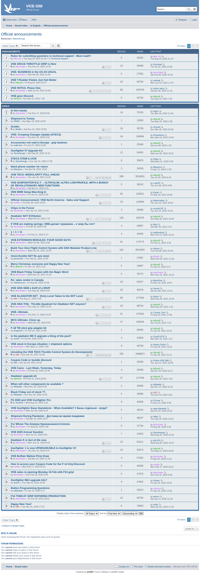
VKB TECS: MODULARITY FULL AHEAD (35, 174)
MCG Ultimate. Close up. (26, 320)
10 (110, 219)
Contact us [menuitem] (124, 566)
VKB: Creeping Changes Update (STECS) (36, 134)
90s (15, 362)
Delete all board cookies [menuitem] (159, 566)
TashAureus (19, 282)
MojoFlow (157, 280)
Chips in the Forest (22, 207)
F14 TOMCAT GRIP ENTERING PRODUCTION (38, 496)
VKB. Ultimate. (20, 312)
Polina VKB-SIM (161, 360)
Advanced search (194, 9)
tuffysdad (18, 490)
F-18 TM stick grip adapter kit (28, 328)
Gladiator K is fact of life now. (29, 440)
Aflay (155, 416)
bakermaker (159, 200)
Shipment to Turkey (23, 118)
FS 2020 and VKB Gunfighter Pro (31, 400)
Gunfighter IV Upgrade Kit (26, 150)
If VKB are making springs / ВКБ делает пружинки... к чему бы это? (53, 223)
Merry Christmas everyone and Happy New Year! (40, 264)
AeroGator (21, 66)
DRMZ (17, 121)
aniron (17, 482)
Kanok (156, 288)
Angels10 (18, 330)
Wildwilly (18, 386)
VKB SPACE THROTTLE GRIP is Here (33, 63)
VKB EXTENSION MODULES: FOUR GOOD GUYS (41, 239)
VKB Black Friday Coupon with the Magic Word (39, 272)
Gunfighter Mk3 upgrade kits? (29, 480)
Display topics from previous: (78, 513)
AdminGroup (19, 38)
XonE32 (19, 402)
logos (155, 111)
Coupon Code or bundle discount (31, 360)
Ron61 (156, 256)
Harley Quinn (159, 344)
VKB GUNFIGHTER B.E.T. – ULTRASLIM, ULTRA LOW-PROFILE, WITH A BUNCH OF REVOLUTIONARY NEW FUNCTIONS (59, 184)
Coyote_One (159, 312)
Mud (155, 224)
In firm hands (19, 110)
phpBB (90, 572)
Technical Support (59, 58)
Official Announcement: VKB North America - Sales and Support (50, 199)
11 (110, 251)
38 (103, 178)
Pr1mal (156, 400)
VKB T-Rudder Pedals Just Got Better (33, 79)
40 (110, 178)
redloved (18, 145)
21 (103, 355)
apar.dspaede (159, 408)
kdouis (156, 248)
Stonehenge (19, 153)
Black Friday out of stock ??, (28, 392)
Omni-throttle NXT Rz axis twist (30, 256)
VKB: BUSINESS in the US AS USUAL (34, 71)
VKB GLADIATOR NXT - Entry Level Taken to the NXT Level (47, 296)
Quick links (11, 20)
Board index (21, 566)
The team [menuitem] (138, 566)
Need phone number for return (29, 166)
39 (106, 178)
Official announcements (21, 34)
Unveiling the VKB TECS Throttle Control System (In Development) (51, 352)
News (24, 20)
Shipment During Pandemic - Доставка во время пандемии (47, 416)
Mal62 (18, 129)
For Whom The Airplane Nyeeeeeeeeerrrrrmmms (40, 424)
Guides (15, 126)
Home (9, 566)
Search (189, 9)
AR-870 (157, 440)
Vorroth (156, 127)
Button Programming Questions (30, 488)
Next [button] (197, 46)
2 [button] (193, 46)
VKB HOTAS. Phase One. (26, 87)
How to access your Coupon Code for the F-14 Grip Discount (48, 464)
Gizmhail (157, 64)
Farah (156, 192)
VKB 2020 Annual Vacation (27, 432)
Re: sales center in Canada (27, 280)
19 (97, 355)
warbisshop (158, 232)
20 (100, 355)
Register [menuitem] (183, 20)
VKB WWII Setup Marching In (28, 191)
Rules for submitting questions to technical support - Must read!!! (51, 55)
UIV (15, 298)
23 (110, 355)
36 (97, 178)
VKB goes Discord (22, 95)
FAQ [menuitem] (34, 20)
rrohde (17, 202)
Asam (156, 296)
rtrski (155, 504)
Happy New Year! (21, 504)
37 (100, 178)
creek (16, 338)
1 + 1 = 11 (16, 231)
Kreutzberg (158, 135)
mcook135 (158, 208)
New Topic (9, 45)
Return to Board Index (13, 526)
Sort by (110, 513)
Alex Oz (17, 58)
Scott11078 (158, 336)
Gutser (156, 480)
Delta (155, 159)
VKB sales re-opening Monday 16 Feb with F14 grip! (42, 472)
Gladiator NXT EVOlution (26, 215)
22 (106, 355)
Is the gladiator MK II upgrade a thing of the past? (41, 336)
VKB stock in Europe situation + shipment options (41, 344)
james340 (18, 258)
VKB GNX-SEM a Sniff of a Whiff (30, 288)
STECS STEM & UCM (23, 158)
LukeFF (157, 183)
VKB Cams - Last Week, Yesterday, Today (36, 368)
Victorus (157, 488)
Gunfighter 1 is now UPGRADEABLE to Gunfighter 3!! (43, 448)
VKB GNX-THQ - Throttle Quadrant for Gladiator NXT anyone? (48, 304)
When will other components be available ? (37, 384)
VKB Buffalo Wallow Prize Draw (30, 456)
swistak (156, 80)
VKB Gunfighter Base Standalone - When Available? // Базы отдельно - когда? (59, 408)
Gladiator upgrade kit (24, 376)
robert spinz (158, 88)
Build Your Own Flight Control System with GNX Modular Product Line (54, 248)
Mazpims (18, 169)
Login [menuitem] (194, 20)
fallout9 (19, 82)
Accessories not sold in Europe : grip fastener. (39, 142)
